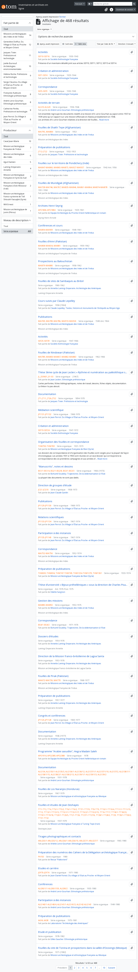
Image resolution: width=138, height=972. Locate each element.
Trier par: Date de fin (105, 44)
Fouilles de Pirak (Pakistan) (53, 676)
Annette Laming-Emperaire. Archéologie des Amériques (76, 288)
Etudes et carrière (48, 868)
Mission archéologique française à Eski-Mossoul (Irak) (17, 185)
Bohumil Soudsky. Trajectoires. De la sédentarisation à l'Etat (78, 473)
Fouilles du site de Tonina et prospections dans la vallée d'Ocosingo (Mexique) (82, 947)
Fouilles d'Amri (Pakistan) (52, 241)
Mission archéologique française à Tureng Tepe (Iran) (75, 824)
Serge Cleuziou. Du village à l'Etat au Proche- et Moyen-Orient (17, 85)
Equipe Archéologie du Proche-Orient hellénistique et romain (78, 213)
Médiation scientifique (51, 410)
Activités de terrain (49, 102)
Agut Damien (17, 163)
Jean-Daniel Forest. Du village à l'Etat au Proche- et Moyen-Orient (80, 875)
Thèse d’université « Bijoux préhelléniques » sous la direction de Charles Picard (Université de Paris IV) (83, 584)
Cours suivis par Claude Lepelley (56, 300)
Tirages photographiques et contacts (59, 836)
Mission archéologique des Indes (17, 155)
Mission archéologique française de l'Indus (17, 147)
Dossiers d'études (48, 636)
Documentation (47, 394)
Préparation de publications (54, 147)
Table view (80, 44)
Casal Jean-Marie (17, 142)
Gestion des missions (50, 600)
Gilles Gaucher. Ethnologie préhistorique (69, 939)
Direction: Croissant (126, 44)
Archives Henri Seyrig (50, 205)
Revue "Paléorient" (59, 859)
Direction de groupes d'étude (55, 485)
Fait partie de (11, 23)
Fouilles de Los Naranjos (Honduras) (58, 789)
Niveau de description (16, 220)
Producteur (10, 130)
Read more (104, 119)
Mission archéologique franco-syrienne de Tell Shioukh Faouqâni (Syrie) (17, 196)
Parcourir (79, 4)
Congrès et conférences (51, 715)
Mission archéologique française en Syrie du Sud (17, 176)
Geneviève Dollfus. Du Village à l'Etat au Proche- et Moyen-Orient (17, 44)
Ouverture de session (124, 9)
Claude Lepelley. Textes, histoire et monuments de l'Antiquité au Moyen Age (85, 308)
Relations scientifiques (51, 517)
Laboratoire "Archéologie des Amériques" (69, 923)
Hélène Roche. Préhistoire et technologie (17, 75)
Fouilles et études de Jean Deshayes (58, 805)
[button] (106, 9)
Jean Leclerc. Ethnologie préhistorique (68, 379)
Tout (6, 28)
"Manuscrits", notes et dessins (55, 466)
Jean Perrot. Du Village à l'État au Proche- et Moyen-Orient (17, 119)
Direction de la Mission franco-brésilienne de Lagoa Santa (71, 656)
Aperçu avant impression (48, 44)
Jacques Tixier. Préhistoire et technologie (17, 55)
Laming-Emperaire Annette (17, 168)
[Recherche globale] (112, 4)
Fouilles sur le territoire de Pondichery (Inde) (63, 163)
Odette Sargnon (58, 592)
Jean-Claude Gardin (59, 492)
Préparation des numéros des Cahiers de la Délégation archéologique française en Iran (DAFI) (83, 852)
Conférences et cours (50, 225)
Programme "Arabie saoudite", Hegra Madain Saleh (67, 751)
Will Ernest (17, 205)
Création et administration (53, 71)
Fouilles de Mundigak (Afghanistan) (58, 183)
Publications (45, 316)
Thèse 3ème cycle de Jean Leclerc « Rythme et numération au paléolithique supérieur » (83, 372)
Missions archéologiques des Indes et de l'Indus (17, 35)
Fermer (62, 16)
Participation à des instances (54, 533)
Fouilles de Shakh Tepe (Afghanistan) (59, 127)
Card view (67, 44)
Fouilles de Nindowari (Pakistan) (56, 352)
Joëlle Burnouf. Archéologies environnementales (17, 66)
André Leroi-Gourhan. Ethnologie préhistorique (17, 102)
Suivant (111, 967)
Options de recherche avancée (55, 36)
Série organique (17, 232)
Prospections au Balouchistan (55, 261)
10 (104, 967)
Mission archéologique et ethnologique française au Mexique (78, 796)
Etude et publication (49, 932)
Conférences (45, 884)
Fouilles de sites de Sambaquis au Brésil (60, 281)
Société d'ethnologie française (64, 59)
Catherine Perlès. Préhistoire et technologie (17, 110)
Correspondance (47, 86)
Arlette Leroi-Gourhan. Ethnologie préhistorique (73, 843)
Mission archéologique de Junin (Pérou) (17, 211)
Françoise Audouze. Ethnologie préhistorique (17, 94)
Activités (43, 52)
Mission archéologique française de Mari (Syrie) (72, 449)
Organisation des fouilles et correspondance (63, 441)
